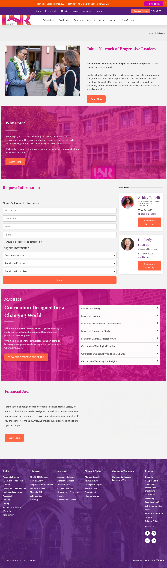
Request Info (51, 11)
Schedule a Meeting (149, 222)
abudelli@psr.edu (147, 213)
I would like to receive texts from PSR (23, 241)
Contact (75, 11)
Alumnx (87, 11)
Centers (91, 19)
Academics (64, 19)
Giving (102, 19)
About (113, 19)
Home (150, 33)
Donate (64, 11)
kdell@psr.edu (145, 257)
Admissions (48, 19)
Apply (38, 11)
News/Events (127, 19)
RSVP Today (154, 3)
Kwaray (98, 11)
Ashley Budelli (149, 198)
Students (78, 19)
